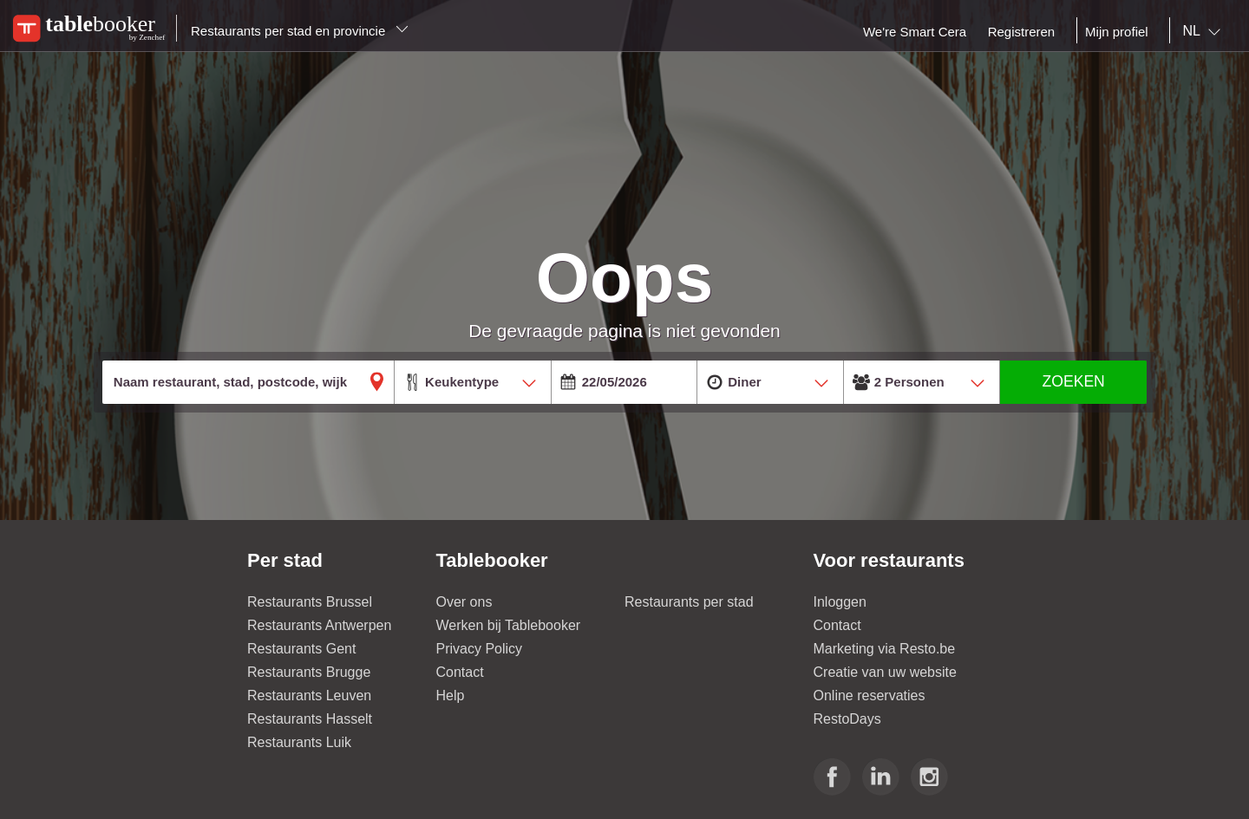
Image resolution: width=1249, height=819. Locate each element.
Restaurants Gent (301, 648)
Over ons (464, 602)
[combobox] (1205, 31)
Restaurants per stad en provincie (300, 30)
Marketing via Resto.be (885, 648)
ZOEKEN (1073, 381)
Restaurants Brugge (308, 672)
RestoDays (847, 719)
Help (450, 695)
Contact (460, 672)
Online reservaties (869, 695)
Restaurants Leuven (309, 695)
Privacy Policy (479, 648)
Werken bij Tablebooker (508, 625)
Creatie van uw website (885, 672)
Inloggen (840, 602)
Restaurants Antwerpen (319, 625)
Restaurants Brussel (309, 602)
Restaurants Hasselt (309, 719)
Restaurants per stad (689, 602)
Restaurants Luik (299, 742)
